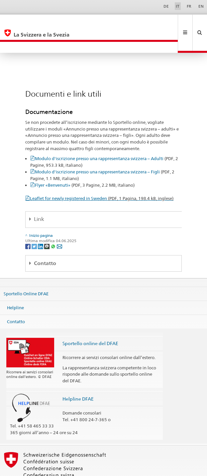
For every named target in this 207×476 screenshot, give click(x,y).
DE (166, 6)
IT (177, 6)
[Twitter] (35, 223)
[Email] (59, 223)
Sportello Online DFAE (26, 271)
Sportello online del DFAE (90, 321)
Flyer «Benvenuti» (85, 162)
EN (201, 6)
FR (189, 6)
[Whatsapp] (54, 223)
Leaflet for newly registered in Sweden (101, 176)
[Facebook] (28, 223)
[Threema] (47, 223)
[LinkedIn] (41, 223)
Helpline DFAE (78, 376)
